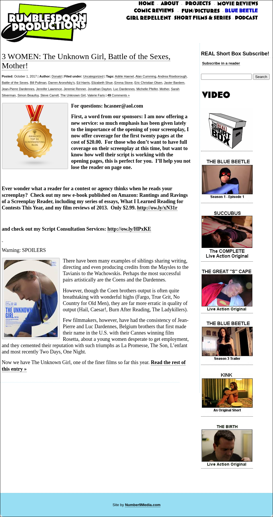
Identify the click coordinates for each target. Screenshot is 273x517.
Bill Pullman (38, 82)
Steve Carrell (49, 95)
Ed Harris (83, 82)
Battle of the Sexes (15, 82)
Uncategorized (93, 76)
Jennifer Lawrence (49, 89)
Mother (164, 89)
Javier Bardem (174, 82)
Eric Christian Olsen (148, 82)
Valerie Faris (96, 95)
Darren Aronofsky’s (61, 82)
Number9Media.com (143, 505)
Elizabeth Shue (102, 82)
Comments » (119, 95)
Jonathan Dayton (100, 89)
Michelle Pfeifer (147, 89)
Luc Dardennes (124, 89)
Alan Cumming (145, 76)
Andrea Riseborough (172, 76)
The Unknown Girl (72, 95)
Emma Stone (123, 82)
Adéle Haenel (124, 76)
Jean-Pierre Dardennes (18, 89)
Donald (57, 76)
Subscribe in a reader (221, 63)
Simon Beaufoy (28, 95)
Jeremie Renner (75, 89)
